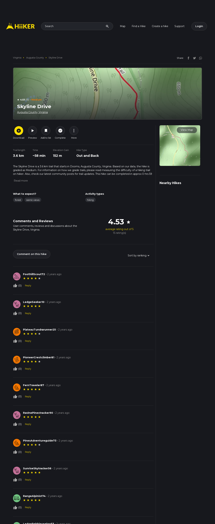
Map (122, 26)
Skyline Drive (55, 57)
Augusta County (35, 57)
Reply (28, 285)
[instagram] (199, 58)
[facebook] (187, 58)
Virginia (17, 57)
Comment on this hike (31, 254)
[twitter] (194, 58)
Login (199, 26)
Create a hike (160, 26)
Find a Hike (139, 26)
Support (179, 26)
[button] (20, 180)
